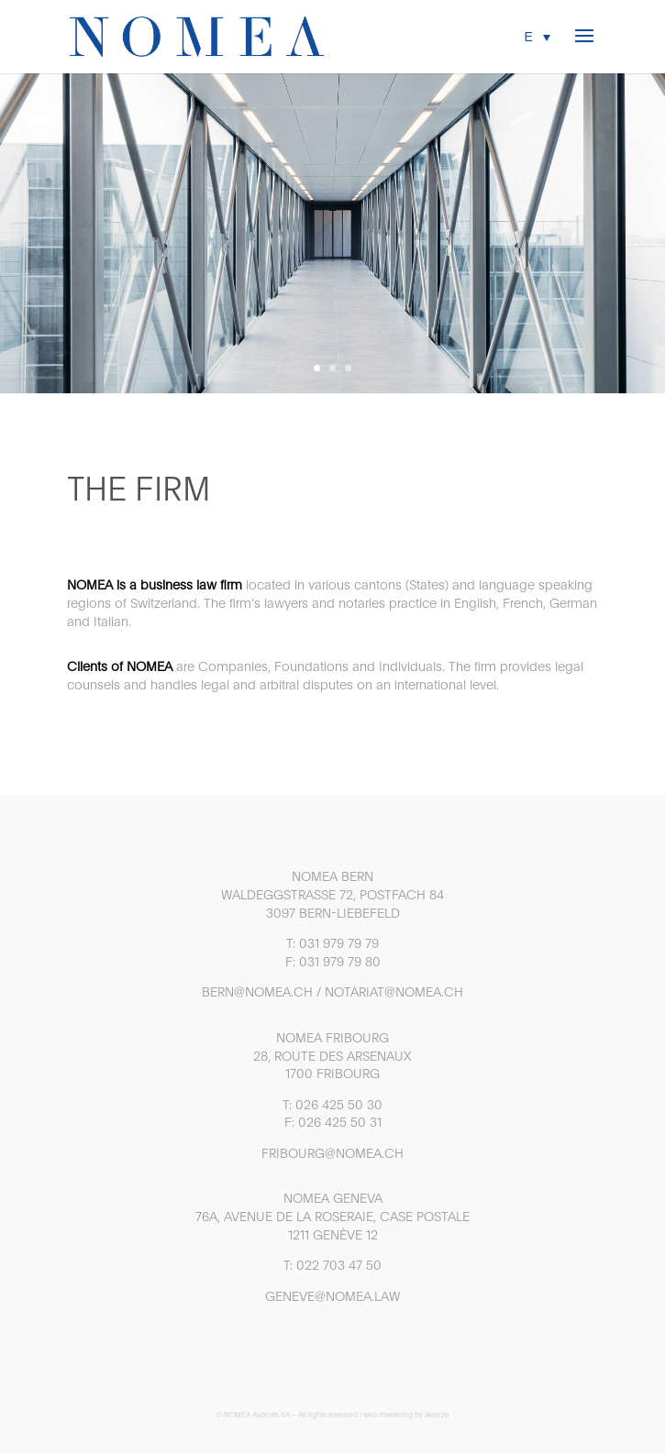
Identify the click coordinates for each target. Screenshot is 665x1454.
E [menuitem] (529, 37)
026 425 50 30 (338, 1104)
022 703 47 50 (339, 1265)
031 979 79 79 (339, 943)
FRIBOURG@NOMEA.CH (332, 1153)
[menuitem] (537, 36)
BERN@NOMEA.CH (257, 992)
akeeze (437, 1414)
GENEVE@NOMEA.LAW (332, 1296)
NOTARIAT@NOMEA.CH (394, 992)
